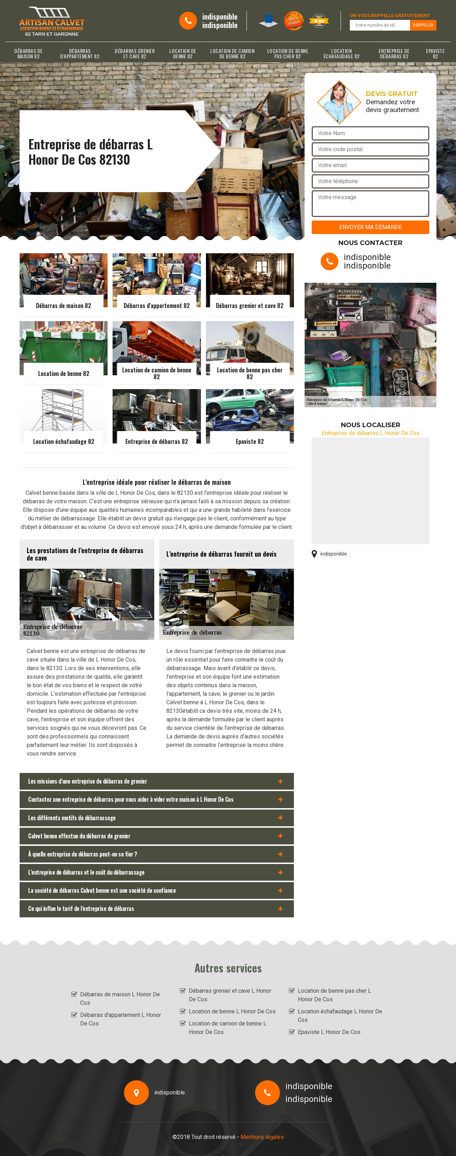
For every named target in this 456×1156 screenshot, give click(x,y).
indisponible (220, 16)
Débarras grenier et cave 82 (135, 53)
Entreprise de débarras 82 (394, 53)
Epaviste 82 (435, 53)
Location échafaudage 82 (341, 53)
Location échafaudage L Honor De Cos (340, 1015)
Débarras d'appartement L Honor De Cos (120, 1019)
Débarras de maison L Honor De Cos (120, 998)
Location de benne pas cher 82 (288, 53)
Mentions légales (262, 1137)
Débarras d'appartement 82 (79, 53)
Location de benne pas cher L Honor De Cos (334, 995)
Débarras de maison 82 (28, 53)
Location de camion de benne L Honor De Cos (227, 1027)
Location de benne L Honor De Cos (232, 1011)
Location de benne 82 (182, 53)
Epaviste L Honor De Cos (329, 1032)
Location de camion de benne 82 (232, 53)
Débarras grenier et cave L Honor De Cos (230, 995)
